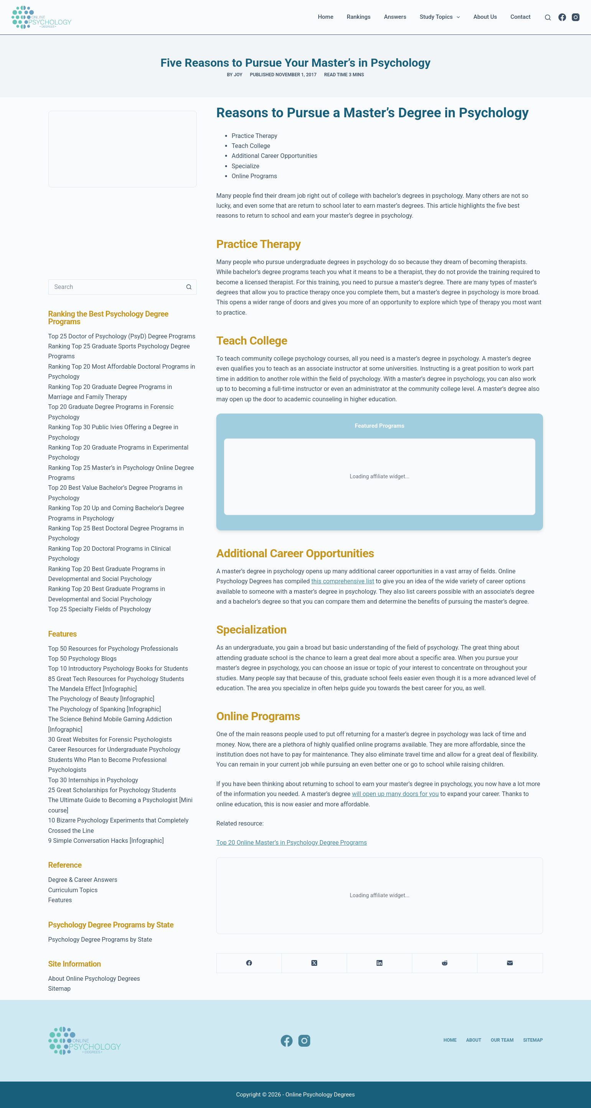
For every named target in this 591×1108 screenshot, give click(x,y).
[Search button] (189, 287)
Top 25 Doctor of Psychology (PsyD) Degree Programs (122, 336)
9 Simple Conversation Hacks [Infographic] (106, 840)
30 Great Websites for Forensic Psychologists (110, 739)
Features (60, 900)
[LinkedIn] (379, 963)
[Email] (510, 963)
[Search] (548, 17)
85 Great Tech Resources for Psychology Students (116, 679)
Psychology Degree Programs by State (100, 939)
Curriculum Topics (73, 890)
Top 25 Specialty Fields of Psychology (99, 609)
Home (325, 16)
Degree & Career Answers (83, 879)
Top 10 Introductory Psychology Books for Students (118, 668)
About (473, 1040)
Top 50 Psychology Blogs (82, 658)
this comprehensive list (342, 581)
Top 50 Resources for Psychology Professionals (113, 648)
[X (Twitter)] (314, 963)
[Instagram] (575, 17)
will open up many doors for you (395, 794)
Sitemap (59, 988)
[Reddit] (444, 963)
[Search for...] (114, 287)
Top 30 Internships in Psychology (93, 780)
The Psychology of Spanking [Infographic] (104, 709)
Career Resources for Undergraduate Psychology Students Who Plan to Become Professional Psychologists (114, 759)
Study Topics (441, 17)
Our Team (502, 1040)
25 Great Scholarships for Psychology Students (112, 790)
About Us (485, 16)
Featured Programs (379, 425)
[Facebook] (562, 17)
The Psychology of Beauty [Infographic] (101, 699)
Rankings (358, 16)
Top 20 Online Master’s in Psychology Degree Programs (291, 842)
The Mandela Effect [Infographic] (92, 689)
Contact (520, 16)
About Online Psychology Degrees (94, 978)
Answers (395, 16)
